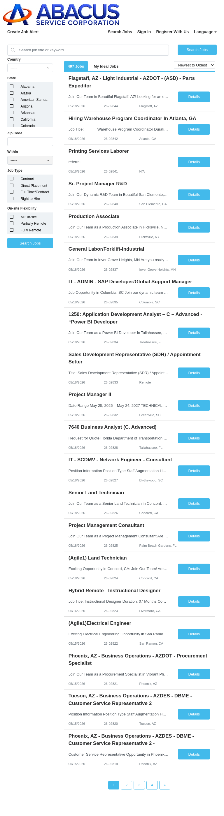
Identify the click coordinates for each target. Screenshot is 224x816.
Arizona (27, 106)
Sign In (144, 31)
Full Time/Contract (35, 192)
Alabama (27, 87)
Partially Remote (33, 223)
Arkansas (28, 113)
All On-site (29, 217)
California (28, 119)
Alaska (26, 93)
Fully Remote (31, 230)
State (11, 78)
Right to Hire (30, 199)
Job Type (14, 170)
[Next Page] (165, 785)
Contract (27, 179)
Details (194, 96)
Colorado (28, 126)
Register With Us (172, 31)
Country (14, 59)
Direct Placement (34, 186)
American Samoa (34, 100)
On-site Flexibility (21, 208)
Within (12, 152)
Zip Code (14, 133)
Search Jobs (120, 31)
